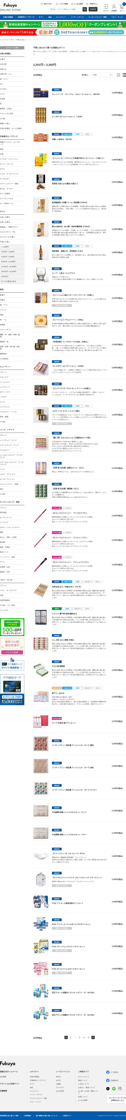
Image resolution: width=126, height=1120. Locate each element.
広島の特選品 (5, 54)
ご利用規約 (27, 1116)
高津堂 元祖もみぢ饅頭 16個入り (65, 184)
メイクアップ (5, 387)
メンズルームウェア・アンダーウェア (11, 456)
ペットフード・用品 (7, 557)
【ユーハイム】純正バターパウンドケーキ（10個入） (73, 295)
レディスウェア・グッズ (9, 445)
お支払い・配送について (86, 1087)
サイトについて (83, 1077)
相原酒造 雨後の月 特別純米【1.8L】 (68, 251)
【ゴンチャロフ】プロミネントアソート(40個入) (71, 388)
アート (2, 562)
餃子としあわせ (58, 693)
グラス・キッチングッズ (9, 174)
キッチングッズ (6, 517)
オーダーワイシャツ (7, 479)
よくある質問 (77, 4)
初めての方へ (46, 4)
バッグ (2, 469)
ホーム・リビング (6, 164)
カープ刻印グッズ (6, 203)
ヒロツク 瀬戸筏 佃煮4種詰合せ (64, 614)
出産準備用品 (5, 600)
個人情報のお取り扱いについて (46, 1116)
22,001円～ (5, 276)
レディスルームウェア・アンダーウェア (11, 463)
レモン (2, 94)
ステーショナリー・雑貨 (9, 184)
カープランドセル (6, 198)
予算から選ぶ (20, 40)
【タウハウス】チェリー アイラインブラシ (69, 538)
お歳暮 (58, 1084)
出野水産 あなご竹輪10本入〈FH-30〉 (67, 587)
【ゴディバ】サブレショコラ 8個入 (66, 411)
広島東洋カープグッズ (9, 136)
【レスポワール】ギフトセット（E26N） (68, 366)
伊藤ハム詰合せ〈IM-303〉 (62, 139)
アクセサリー (5, 450)
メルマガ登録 (62, 4)
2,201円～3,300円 (32, 40)
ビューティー (5, 367)
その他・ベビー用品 (7, 605)
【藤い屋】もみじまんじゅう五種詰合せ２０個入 (71, 438)
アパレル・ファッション (9, 159)
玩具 (1, 595)
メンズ (2, 402)
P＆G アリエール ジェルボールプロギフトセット (71, 924)
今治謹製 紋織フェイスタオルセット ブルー (69, 835)
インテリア (4, 522)
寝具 (1, 532)
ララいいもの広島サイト (9, 1084)
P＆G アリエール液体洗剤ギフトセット (67, 903)
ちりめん (3, 89)
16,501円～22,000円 (8, 271)
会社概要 (3, 1077)
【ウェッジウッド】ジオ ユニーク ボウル (68, 853)
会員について (82, 1097)
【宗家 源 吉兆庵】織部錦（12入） (66, 489)
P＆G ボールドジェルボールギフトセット (68, 969)
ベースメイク (5, 382)
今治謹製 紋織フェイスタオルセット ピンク (69, 812)
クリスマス (60, 1087)
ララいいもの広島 (6, 113)
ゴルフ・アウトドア (7, 474)
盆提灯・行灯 (5, 572)
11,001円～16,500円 (8, 266)
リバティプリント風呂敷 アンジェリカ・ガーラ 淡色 (73, 768)
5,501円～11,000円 (8, 261)
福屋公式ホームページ (9, 1072)
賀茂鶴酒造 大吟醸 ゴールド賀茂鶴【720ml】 (70, 202)
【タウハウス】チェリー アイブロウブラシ (69, 513)
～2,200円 (5, 247)
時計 (1, 489)
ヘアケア (3, 397)
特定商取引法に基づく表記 (9, 1116)
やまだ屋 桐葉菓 (58, 666)
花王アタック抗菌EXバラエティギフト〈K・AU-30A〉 (74, 1015)
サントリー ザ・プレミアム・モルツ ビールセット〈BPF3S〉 (76, 94)
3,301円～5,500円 (7, 257)
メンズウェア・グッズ (8, 440)
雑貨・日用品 (5, 547)
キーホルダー (5, 179)
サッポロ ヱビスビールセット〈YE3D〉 (68, 117)
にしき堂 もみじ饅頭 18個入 (63, 640)
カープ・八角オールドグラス (63, 273)
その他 (2, 118)
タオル (2, 169)
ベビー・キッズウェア (8, 590)
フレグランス (5, 407)
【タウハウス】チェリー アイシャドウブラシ (70, 562)
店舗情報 (3, 1091)
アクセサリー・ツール (8, 412)
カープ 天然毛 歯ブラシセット (64, 723)
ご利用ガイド (92, 4)
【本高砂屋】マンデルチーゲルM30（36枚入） (70, 342)
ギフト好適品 (5, 193)
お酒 (1, 154)
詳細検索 (93, 9)
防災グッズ (4, 552)
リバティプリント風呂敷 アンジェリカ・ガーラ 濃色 (73, 745)
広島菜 (2, 99)
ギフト (12, 40)
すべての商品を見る (8, 281)
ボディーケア (5, 392)
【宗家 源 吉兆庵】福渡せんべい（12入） (68, 468)
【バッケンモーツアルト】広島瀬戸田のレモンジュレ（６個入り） (78, 158)
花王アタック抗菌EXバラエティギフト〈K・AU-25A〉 (74, 993)
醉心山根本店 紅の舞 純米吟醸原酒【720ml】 (71, 226)
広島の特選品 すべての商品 (11, 128)
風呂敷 (2, 542)
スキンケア (4, 377)
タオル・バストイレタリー (10, 527)
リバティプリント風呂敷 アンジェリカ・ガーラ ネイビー (74, 790)
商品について (82, 1080)
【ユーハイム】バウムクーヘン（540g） (68, 320)
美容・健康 (4, 417)
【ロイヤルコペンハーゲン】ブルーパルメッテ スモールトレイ (77, 878)
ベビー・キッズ (6, 580)
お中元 (58, 1080)
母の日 (58, 1077)
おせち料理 (60, 1091)
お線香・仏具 (5, 567)
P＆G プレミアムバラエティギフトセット (68, 947)
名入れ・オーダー (6, 189)
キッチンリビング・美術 (9, 502)
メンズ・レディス (7, 430)
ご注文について (83, 1084)
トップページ (4, 40)
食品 (1, 149)
